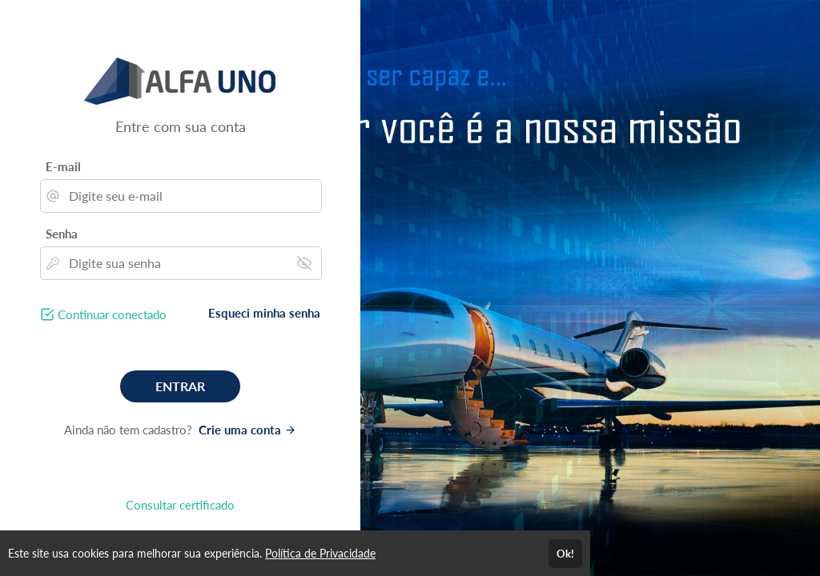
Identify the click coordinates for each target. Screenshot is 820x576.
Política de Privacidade (320, 553)
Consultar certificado (180, 505)
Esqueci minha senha (264, 313)
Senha (62, 233)
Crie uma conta (247, 429)
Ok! (565, 553)
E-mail (63, 166)
